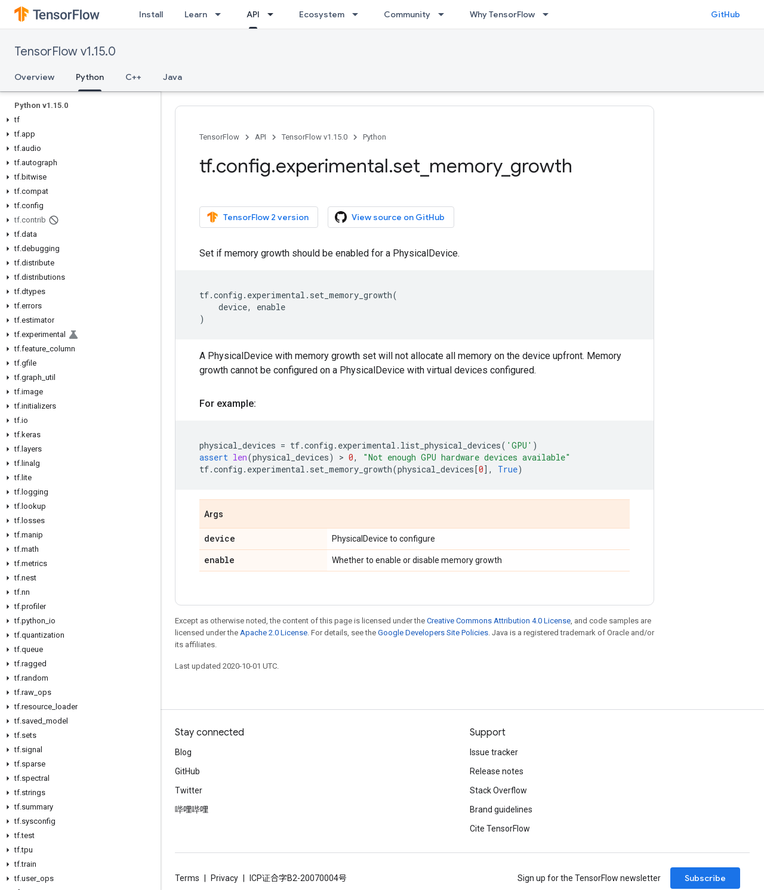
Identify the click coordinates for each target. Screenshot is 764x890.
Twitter (188, 790)
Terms (187, 878)
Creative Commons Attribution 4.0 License (499, 620)
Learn (195, 14)
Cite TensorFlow (500, 828)
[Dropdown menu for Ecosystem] (358, 14)
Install (151, 14)
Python (374, 136)
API (260, 136)
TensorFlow (219, 136)
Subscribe (705, 878)
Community (407, 14)
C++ (133, 77)
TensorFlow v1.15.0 (65, 51)
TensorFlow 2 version (258, 217)
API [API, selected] (253, 14)
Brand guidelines (501, 809)
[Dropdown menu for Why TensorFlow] (549, 14)
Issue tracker (494, 752)
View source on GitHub (390, 217)
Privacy (224, 878)
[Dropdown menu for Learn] (221, 14)
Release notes (496, 771)
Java (172, 77)
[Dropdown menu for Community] (444, 14)
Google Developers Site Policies (433, 632)
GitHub (725, 14)
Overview (34, 77)
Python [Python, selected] (90, 77)
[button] (78, 120)
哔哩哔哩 (191, 809)
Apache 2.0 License (273, 632)
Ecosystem (321, 14)
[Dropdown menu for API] (274, 14)
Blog (183, 752)
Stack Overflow (498, 790)
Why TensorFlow (502, 14)
